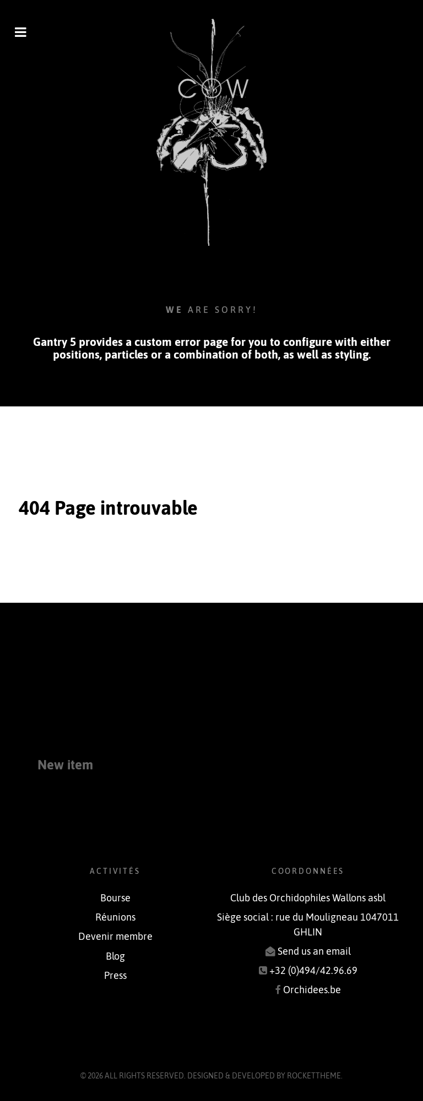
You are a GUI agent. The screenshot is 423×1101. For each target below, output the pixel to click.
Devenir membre (115, 936)
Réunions (115, 917)
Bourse (115, 898)
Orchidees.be (312, 989)
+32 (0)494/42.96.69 (313, 970)
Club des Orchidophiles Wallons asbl (308, 898)
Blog (115, 956)
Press (115, 975)
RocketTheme (314, 1075)
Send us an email (314, 951)
